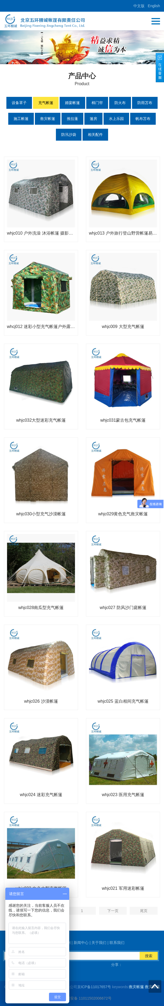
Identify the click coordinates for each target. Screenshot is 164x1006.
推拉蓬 (72, 118)
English (154, 6)
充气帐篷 (45, 103)
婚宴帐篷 (72, 103)
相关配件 (95, 134)
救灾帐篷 (47, 118)
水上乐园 (116, 118)
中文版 (139, 6)
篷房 (93, 118)
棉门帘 (97, 103)
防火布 (120, 103)
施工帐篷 (21, 118)
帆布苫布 (143, 118)
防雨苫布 (144, 103)
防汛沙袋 (68, 134)
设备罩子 (19, 103)
